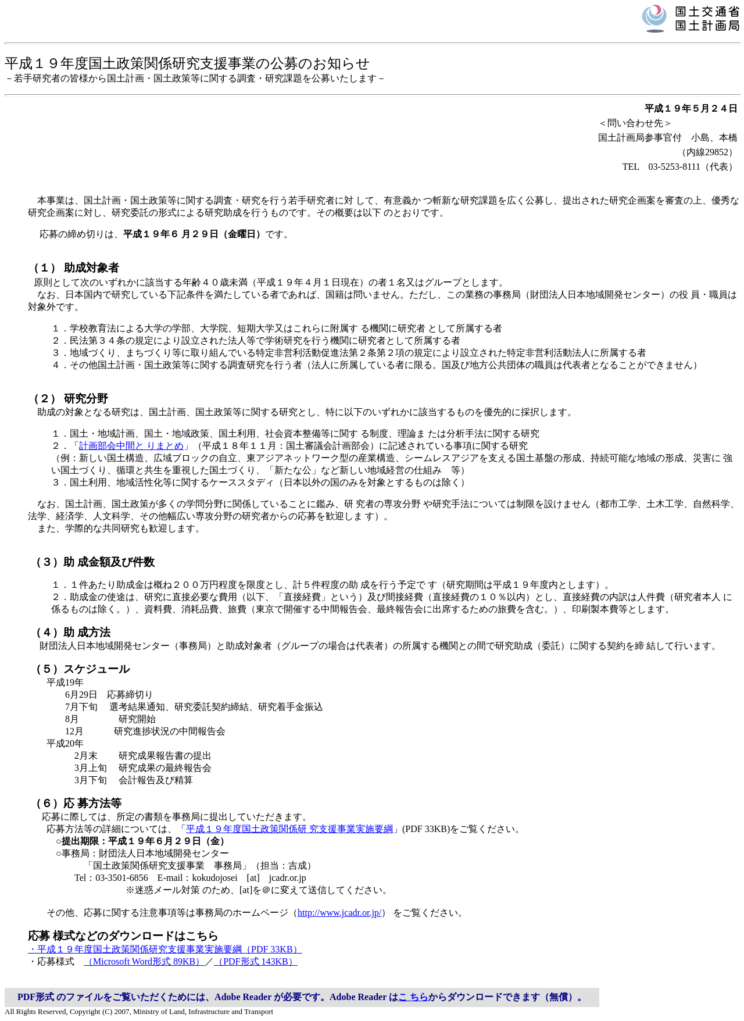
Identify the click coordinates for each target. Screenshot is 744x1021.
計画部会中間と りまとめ (131, 446)
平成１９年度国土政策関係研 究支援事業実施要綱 (289, 829)
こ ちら (413, 997)
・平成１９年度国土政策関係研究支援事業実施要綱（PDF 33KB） (165, 949)
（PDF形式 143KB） (256, 961)
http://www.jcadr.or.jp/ (339, 913)
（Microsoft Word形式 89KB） (144, 961)
